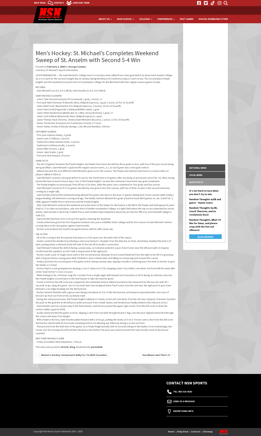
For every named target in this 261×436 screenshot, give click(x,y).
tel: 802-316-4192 (182, 391)
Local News (195, 175)
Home (171, 431)
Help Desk (182, 431)
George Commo (77, 66)
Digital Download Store (213, 19)
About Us (105, 19)
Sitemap (208, 431)
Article (65, 346)
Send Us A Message (184, 401)
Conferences (166, 19)
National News (198, 167)
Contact (59, 2)
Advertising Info (183, 411)
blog (72, 346)
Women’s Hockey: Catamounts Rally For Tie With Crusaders (72, 355)
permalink (96, 346)
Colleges (145, 19)
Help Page (40, 2)
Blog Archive (205, 236)
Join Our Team (80, 2)
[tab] (205, 167)
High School (125, 19)
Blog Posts (196, 182)
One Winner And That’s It (157, 355)
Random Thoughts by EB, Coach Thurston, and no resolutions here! (203, 211)
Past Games (187, 19)
